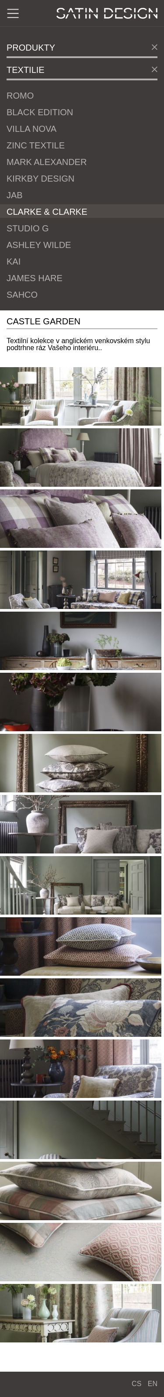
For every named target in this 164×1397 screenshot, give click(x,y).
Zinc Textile (36, 145)
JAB (15, 195)
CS (136, 1383)
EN (152, 1383)
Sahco (22, 294)
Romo (20, 95)
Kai (14, 261)
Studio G (28, 228)
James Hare (35, 278)
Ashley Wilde (39, 245)
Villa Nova (31, 129)
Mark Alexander (47, 162)
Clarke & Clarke (47, 212)
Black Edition (40, 112)
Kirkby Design (40, 178)
